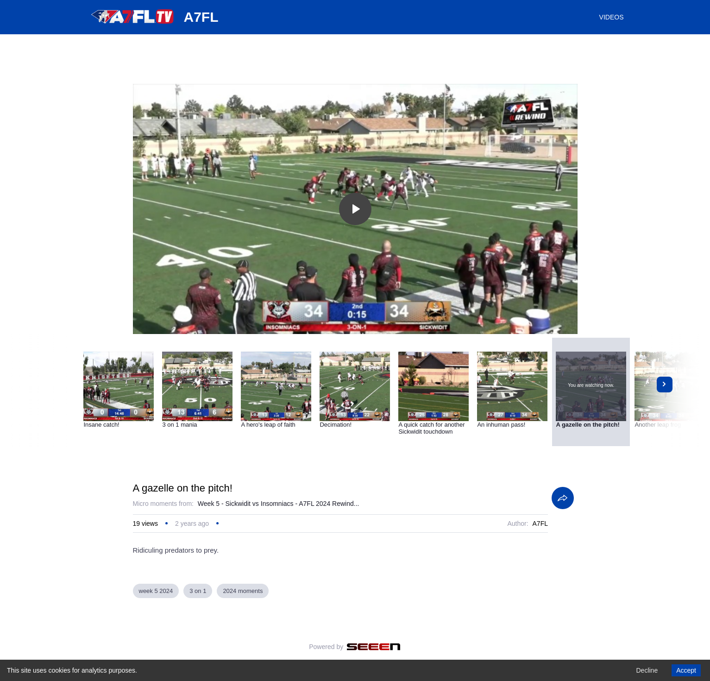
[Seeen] (373, 647)
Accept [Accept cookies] (686, 670)
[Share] (563, 498)
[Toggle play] (355, 209)
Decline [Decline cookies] (647, 670)
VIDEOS (611, 17)
